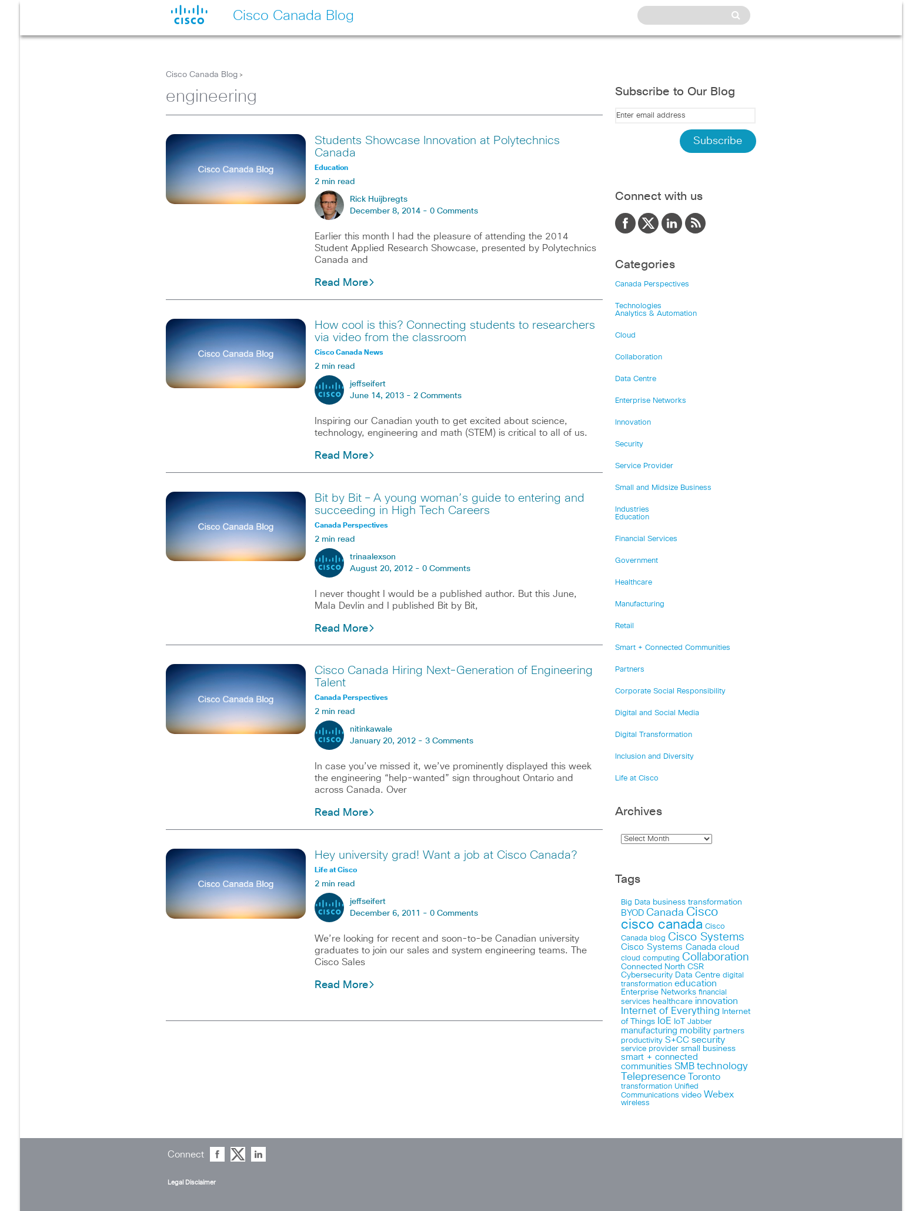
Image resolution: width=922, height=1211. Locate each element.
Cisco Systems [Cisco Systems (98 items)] (706, 937)
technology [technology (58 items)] (722, 1067)
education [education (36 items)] (695, 983)
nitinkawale (371, 729)
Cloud (625, 335)
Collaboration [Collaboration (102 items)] (715, 957)
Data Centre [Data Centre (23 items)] (697, 975)
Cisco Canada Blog (202, 75)
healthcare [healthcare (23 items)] (673, 1002)
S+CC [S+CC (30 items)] (677, 1040)
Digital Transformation (653, 735)
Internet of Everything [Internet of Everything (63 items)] (670, 1011)
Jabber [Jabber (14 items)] (699, 1022)
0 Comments (454, 211)
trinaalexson (373, 557)
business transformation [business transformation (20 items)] (697, 902)
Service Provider (644, 466)
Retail (624, 626)
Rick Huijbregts (378, 199)
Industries (632, 509)
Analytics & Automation (656, 314)
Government (636, 561)
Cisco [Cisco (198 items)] (702, 912)
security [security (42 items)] (708, 1040)
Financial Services (646, 539)
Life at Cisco (637, 778)
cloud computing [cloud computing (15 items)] (650, 958)
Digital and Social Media (657, 713)
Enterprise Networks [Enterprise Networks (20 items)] (658, 992)
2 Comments (437, 396)
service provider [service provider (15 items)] (650, 1049)
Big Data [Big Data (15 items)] (635, 902)
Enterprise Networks (650, 401)
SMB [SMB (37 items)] (684, 1066)
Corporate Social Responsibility (670, 691)
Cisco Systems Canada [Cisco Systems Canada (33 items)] (668, 947)
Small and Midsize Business (663, 488)
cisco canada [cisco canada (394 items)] (662, 925)
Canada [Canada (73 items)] (665, 913)
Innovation (633, 422)
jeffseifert (368, 384)
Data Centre (635, 379)
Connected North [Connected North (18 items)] (653, 967)
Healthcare (633, 582)
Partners (629, 669)
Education (632, 517)
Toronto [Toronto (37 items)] (704, 1077)
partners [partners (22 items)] (728, 1031)
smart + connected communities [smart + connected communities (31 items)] (659, 1062)
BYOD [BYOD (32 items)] (632, 913)
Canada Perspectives (652, 284)
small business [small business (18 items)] (708, 1049)
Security (629, 444)
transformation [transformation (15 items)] (646, 1086)
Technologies (638, 306)
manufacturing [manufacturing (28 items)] (649, 1030)
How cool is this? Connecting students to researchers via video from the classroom (455, 331)
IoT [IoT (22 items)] (679, 1021)
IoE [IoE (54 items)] (664, 1021)
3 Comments (449, 741)
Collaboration (638, 357)
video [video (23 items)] (691, 1095)
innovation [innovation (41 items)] (716, 1001)
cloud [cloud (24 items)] (729, 947)
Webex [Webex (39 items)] (719, 1094)
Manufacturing (639, 604)
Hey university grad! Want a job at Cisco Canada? (446, 855)
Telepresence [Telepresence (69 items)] (653, 1077)
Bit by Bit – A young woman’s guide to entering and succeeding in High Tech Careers (449, 504)
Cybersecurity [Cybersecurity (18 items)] (647, 975)
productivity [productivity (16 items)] (642, 1041)
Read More (345, 283)
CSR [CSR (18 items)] (695, 967)
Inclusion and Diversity (654, 756)
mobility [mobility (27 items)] (695, 1030)
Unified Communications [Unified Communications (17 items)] (660, 1090)
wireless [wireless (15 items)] (635, 1103)
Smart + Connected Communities (672, 648)
